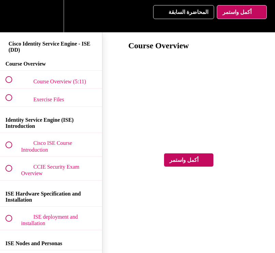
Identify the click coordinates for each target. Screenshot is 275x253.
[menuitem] (51, 16)
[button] (12, 16)
